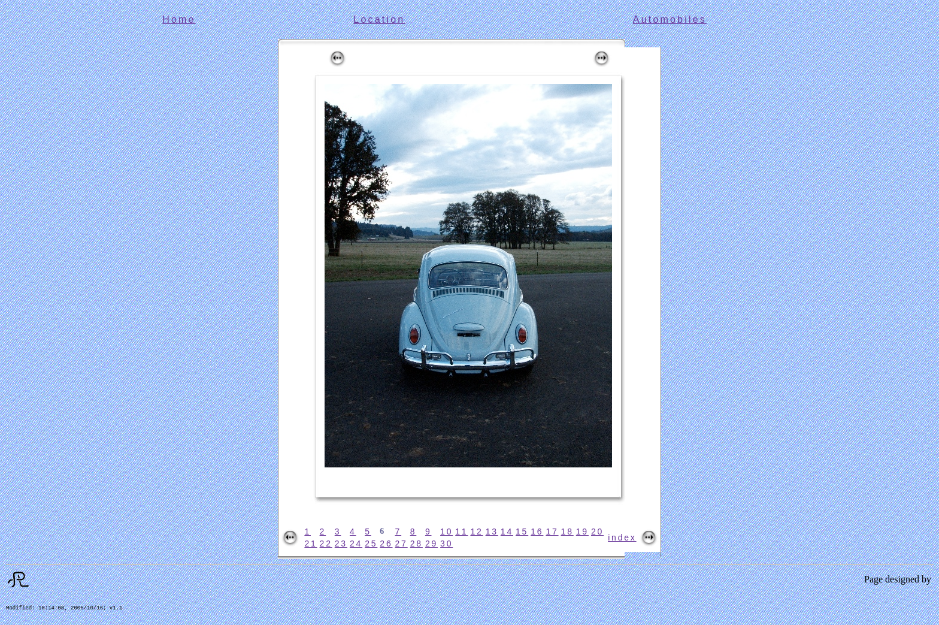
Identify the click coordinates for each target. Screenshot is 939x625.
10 (446, 531)
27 (401, 543)
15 (522, 531)
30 (446, 543)
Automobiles (670, 19)
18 (567, 531)
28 (416, 543)
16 (537, 531)
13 (492, 531)
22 (326, 543)
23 (341, 543)
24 (356, 543)
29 (431, 543)
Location (379, 19)
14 (507, 531)
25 (371, 543)
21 (310, 543)
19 (582, 531)
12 (476, 531)
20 (597, 531)
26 (386, 543)
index (622, 537)
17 (552, 531)
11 (461, 531)
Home (178, 19)
